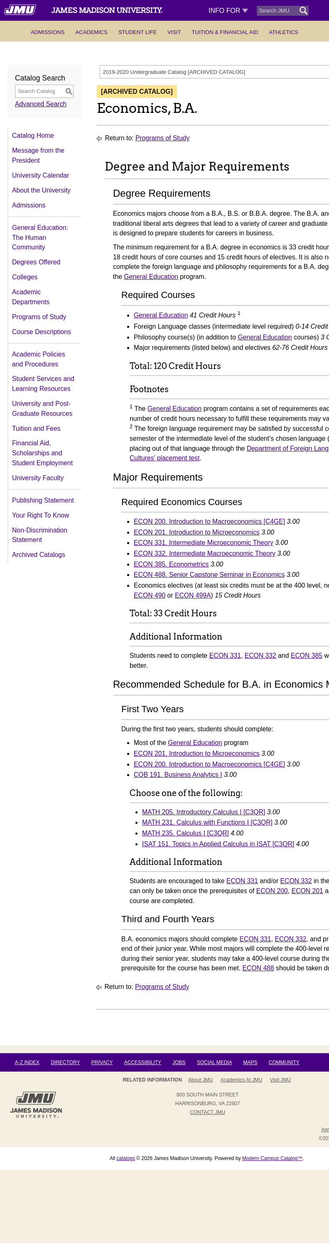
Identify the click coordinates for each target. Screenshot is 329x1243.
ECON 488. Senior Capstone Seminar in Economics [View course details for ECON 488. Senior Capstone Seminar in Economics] (209, 574)
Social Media (214, 1062)
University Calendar (40, 175)
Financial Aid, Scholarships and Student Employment (42, 453)
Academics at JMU (242, 1080)
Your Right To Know (40, 515)
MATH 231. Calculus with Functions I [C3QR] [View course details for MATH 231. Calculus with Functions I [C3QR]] (207, 822)
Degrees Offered (36, 262)
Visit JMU (280, 1080)
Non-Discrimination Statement (39, 535)
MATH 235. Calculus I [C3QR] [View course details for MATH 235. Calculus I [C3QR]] (185, 833)
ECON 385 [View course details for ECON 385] (306, 655)
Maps (250, 1062)
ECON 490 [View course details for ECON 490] (149, 595)
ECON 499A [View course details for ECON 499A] (193, 595)
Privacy (102, 1062)
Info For (228, 10)
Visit (174, 32)
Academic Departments (30, 296)
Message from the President (38, 155)
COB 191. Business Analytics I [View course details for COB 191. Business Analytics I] (178, 774)
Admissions (48, 32)
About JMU (200, 1080)
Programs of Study (39, 316)
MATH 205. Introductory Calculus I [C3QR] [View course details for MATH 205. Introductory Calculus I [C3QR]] (203, 812)
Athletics (283, 32)
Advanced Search (40, 103)
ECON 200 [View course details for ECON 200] (272, 890)
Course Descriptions (41, 331)
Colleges (24, 277)
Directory (65, 1062)
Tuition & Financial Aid (225, 32)
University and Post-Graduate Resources (42, 408)
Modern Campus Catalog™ (272, 1158)
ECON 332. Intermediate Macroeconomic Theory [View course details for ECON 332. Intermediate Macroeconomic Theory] (204, 553)
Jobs (178, 1062)
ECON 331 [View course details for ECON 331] (225, 655)
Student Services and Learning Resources (43, 383)
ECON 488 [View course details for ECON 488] (258, 968)
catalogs (125, 1158)
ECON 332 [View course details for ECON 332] (260, 655)
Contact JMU (207, 1112)
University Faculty (38, 477)
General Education (151, 276)
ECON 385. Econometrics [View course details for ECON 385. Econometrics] (171, 564)
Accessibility (142, 1062)
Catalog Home (33, 135)
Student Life (137, 32)
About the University (41, 190)
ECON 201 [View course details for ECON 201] (307, 890)
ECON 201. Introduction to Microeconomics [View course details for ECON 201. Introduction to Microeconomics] (197, 532)
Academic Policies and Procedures (38, 359)
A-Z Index (27, 1062)
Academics (92, 32)
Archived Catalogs (38, 554)
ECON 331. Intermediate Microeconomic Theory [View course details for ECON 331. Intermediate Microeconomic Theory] (203, 542)
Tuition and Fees (36, 428)
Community (284, 1062)
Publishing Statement (43, 500)
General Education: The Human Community (40, 237)
